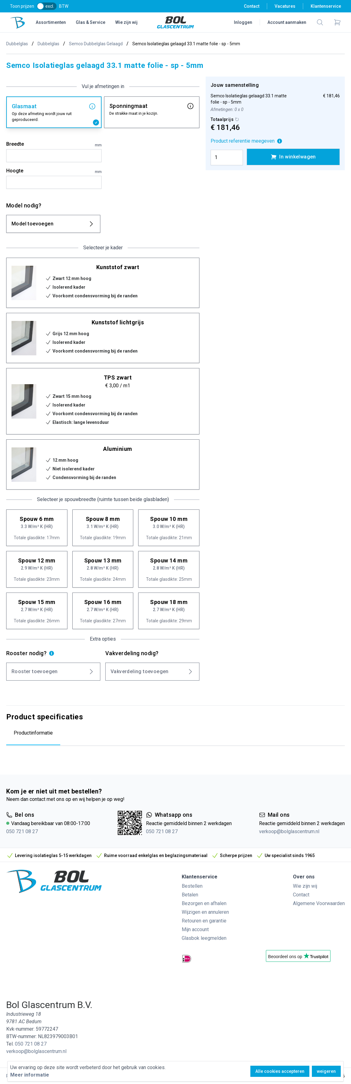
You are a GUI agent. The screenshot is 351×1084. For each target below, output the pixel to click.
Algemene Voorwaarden (319, 903)
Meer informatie (29, 1075)
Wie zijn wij (126, 22)
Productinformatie (33, 733)
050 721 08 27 (22, 831)
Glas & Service (90, 22)
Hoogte (54, 171)
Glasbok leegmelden (204, 938)
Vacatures (285, 6)
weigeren (326, 1071)
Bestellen (192, 886)
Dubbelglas (17, 43)
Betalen (190, 895)
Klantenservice (326, 6)
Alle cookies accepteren (279, 1071)
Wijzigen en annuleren (205, 912)
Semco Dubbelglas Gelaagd (96, 43)
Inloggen (243, 22)
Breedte (54, 144)
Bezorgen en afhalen (204, 903)
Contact (251, 6)
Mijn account (195, 929)
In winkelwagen (293, 157)
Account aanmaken (286, 22)
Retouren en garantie (204, 921)
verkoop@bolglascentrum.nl (289, 831)
